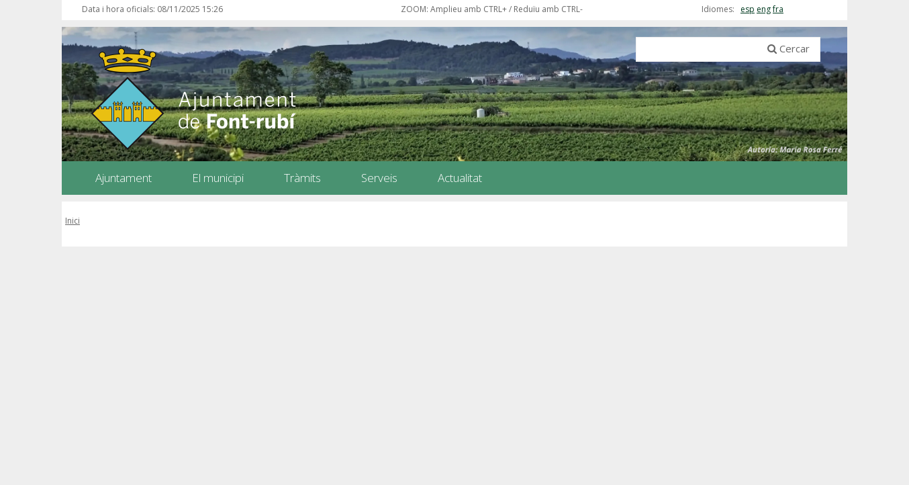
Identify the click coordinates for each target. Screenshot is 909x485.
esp (747, 9)
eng (764, 9)
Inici (72, 220)
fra (778, 9)
